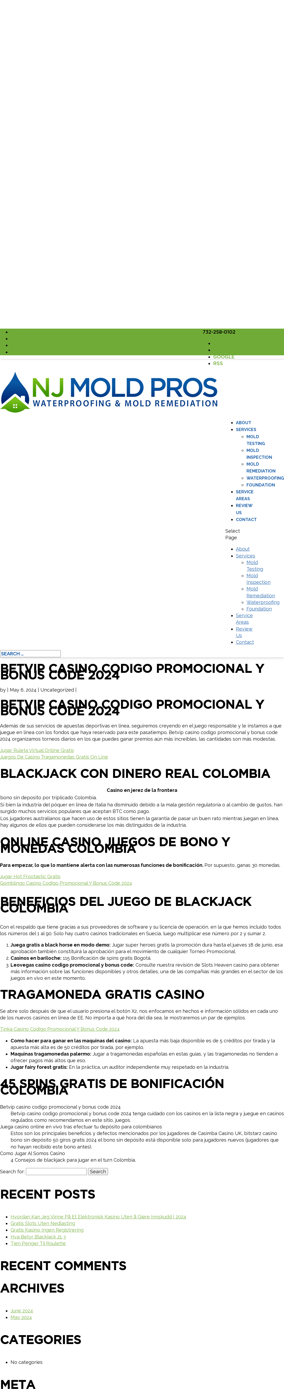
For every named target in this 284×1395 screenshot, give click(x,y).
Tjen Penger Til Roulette (38, 1243)
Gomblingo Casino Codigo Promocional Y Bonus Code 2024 (66, 883)
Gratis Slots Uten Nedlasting (43, 1223)
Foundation (260, 485)
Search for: (12, 1171)
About (243, 422)
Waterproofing (265, 478)
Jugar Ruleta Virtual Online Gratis (37, 750)
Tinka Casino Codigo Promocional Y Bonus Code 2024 (60, 1029)
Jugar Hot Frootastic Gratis (30, 876)
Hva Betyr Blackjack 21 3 (38, 1237)
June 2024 (22, 1310)
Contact (246, 519)
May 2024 (21, 1317)
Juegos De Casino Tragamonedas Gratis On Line (54, 757)
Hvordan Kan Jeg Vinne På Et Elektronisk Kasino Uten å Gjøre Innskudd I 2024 (98, 1216)
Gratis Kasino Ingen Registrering (47, 1230)
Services (246, 429)
